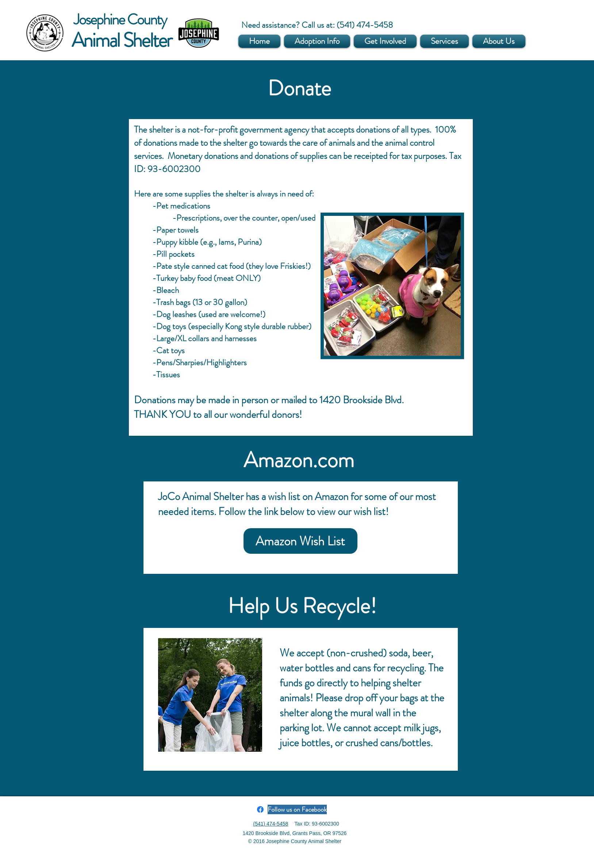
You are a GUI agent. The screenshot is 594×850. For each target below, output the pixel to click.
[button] (317, 41)
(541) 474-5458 (270, 824)
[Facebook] (260, 809)
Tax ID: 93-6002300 (317, 824)
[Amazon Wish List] (300, 541)
